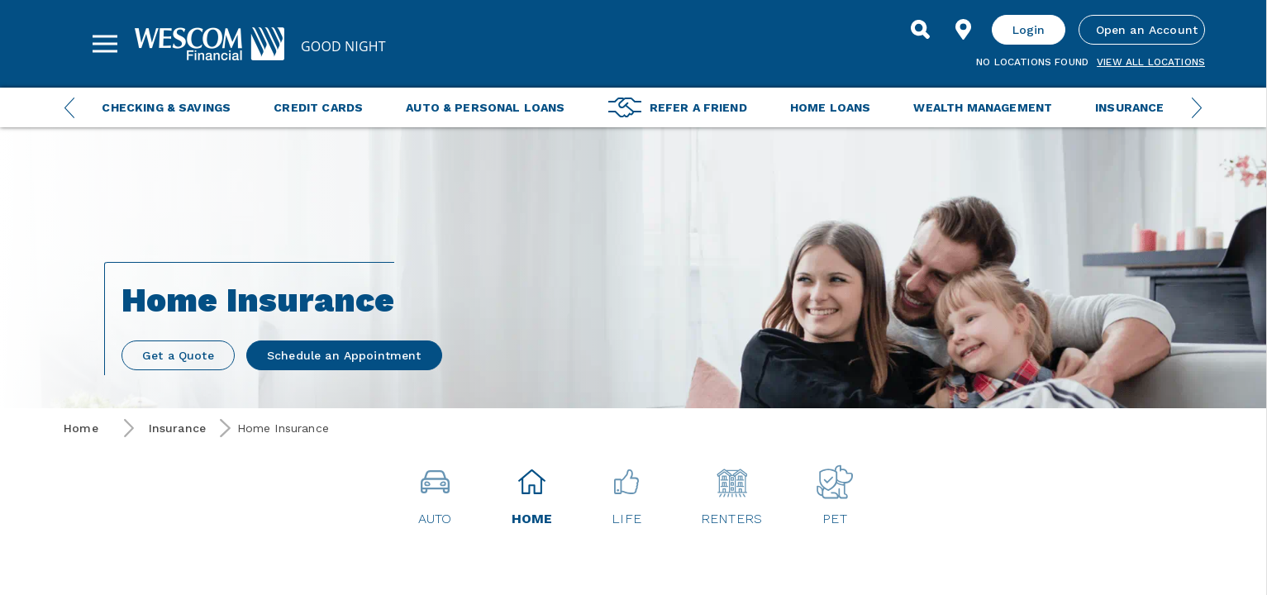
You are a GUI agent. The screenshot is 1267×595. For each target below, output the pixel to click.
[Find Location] (963, 29)
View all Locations (1151, 62)
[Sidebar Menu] (105, 43)
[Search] (920, 29)
